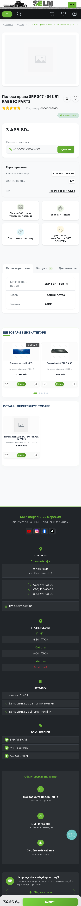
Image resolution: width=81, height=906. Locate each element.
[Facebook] (44, 531)
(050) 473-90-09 (40, 594)
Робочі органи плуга (62, 191)
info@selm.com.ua (18, 606)
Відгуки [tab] (44, 268)
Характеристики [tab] (18, 268)
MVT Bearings (16, 748)
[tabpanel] (40, 293)
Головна (9, 24)
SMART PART (16, 740)
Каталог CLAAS (16, 695)
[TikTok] (52, 531)
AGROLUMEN (16, 756)
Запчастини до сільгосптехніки (28, 711)
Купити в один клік (18, 142)
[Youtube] (29, 531)
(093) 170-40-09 (40, 589)
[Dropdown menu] (72, 5)
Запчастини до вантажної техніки (29, 703)
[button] (35, 393)
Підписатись (40, 892)
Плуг (21, 24)
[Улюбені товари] (6, 384)
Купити (50, 901)
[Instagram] (36, 531)
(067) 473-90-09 (40, 584)
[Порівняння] (36, 384)
